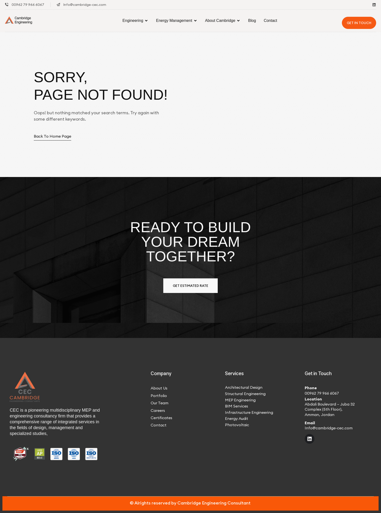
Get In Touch (359, 23)
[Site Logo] (19, 20)
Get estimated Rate (190, 285)
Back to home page (52, 136)
